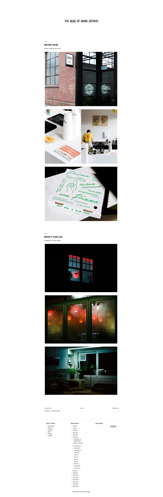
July (75, 454)
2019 (74, 432)
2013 (74, 477)
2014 (74, 475)
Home (81, 408)
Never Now (58, 48)
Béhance (50, 428)
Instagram (50, 430)
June (75, 457)
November (77, 446)
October (76, 448)
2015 (74, 473)
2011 (74, 482)
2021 (74, 428)
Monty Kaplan (57, 240)
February (76, 465)
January (76, 468)
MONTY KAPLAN (53, 237)
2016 (74, 470)
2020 (74, 430)
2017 (74, 437)
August (76, 452)
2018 (74, 435)
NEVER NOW (51, 45)
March (76, 463)
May (75, 459)
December (77, 439)
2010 (74, 484)
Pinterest (50, 433)
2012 (74, 479)
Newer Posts (48, 408)
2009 (74, 486)
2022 (74, 426)
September (77, 450)
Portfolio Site (51, 426)
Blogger (88, 491)
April (75, 461)
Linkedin (50, 435)
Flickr (49, 431)
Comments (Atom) (55, 411)
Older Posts (115, 408)
